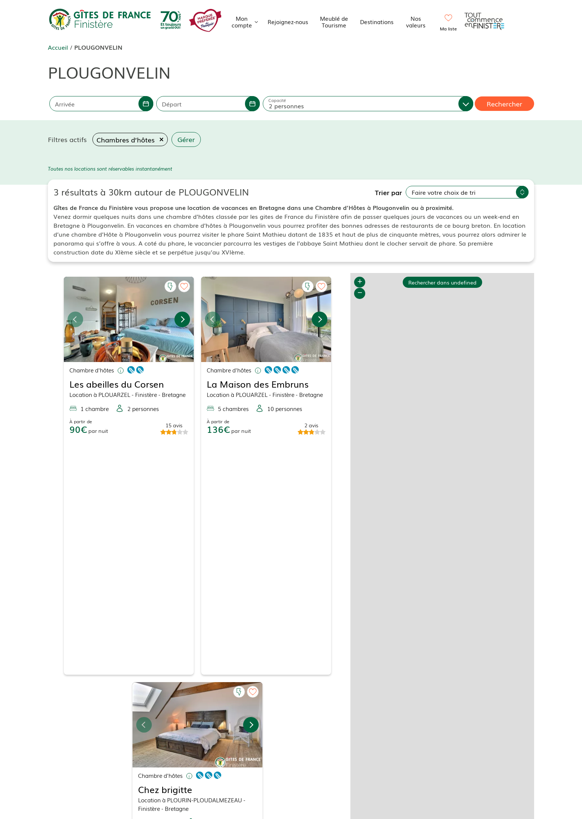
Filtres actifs (67, 139)
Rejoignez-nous (288, 21)
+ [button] (359, 282)
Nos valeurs (415, 21)
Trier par (388, 192)
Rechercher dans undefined (442, 282)
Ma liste (448, 28)
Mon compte (247, 21)
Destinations (376, 21)
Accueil (58, 47)
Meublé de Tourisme (334, 21)
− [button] (359, 293)
